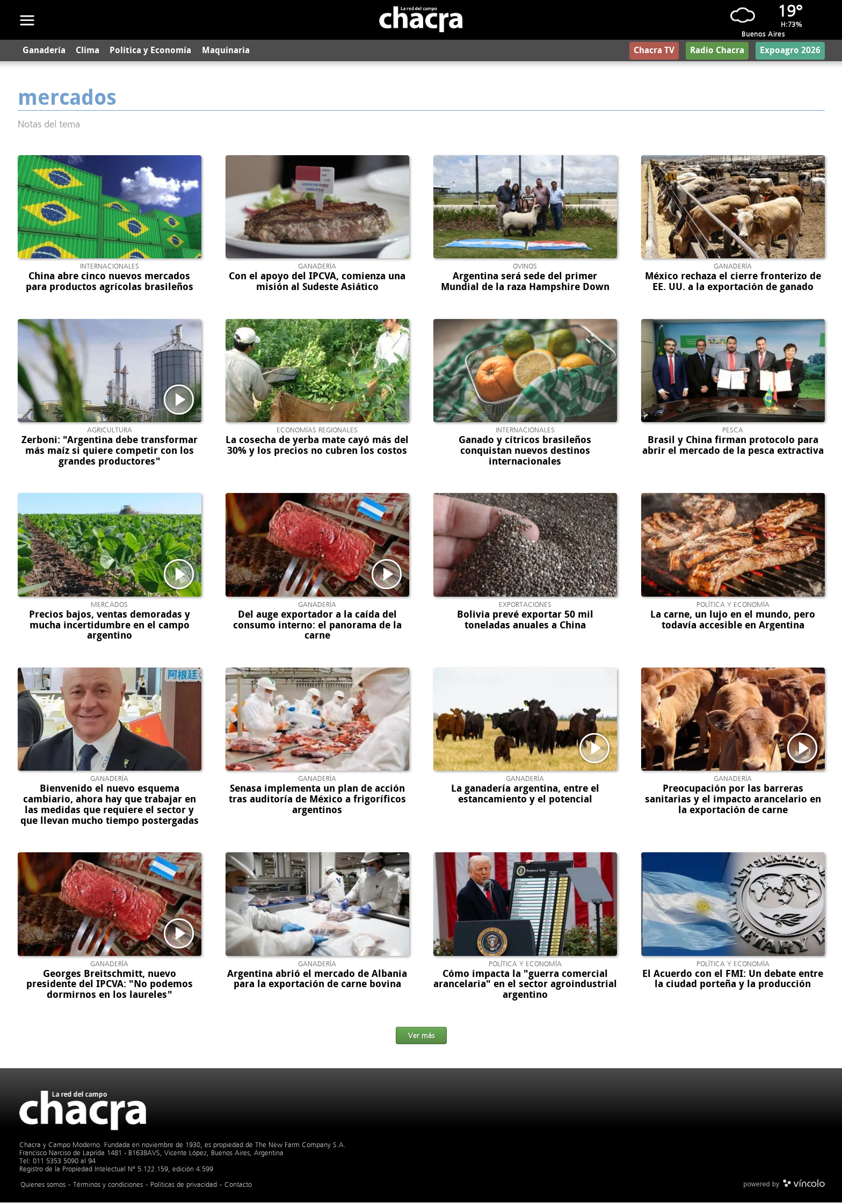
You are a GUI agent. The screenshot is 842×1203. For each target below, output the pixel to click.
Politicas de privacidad (183, 1185)
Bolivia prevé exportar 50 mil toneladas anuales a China (525, 621)
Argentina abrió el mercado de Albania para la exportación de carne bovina (317, 979)
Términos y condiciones (108, 1185)
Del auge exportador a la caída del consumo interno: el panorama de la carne (317, 626)
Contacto (238, 1185)
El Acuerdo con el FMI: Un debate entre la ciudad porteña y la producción (732, 979)
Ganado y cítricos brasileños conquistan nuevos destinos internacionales (525, 451)
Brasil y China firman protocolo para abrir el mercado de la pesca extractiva (733, 446)
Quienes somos (43, 1185)
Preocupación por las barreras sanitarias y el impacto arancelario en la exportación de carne (733, 800)
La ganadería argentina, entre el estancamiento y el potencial (525, 795)
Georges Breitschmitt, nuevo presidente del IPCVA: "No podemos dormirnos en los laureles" (109, 985)
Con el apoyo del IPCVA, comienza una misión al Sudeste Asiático (317, 282)
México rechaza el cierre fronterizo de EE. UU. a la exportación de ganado (733, 282)
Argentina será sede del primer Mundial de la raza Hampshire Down (525, 282)
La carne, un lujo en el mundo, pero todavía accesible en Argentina (732, 621)
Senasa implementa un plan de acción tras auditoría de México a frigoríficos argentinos (317, 800)
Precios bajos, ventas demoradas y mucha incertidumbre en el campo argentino (109, 626)
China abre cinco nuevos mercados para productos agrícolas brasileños (109, 282)
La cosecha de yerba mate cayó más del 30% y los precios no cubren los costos (317, 446)
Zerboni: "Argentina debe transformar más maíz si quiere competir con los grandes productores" (109, 451)
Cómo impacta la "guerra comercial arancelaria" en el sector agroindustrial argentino (525, 985)
